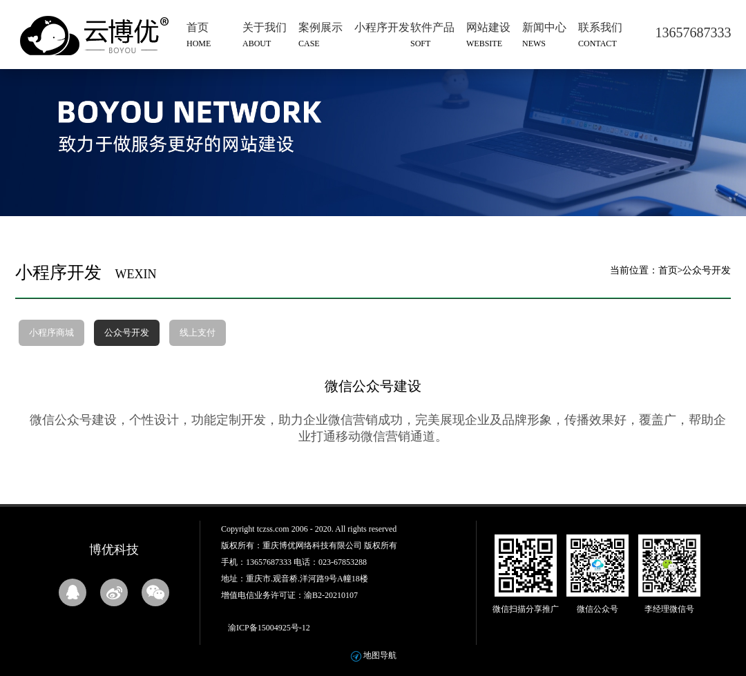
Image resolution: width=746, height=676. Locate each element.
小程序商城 (51, 332)
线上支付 (198, 332)
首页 (668, 270)
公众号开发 (126, 332)
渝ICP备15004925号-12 (269, 627)
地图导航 (379, 655)
